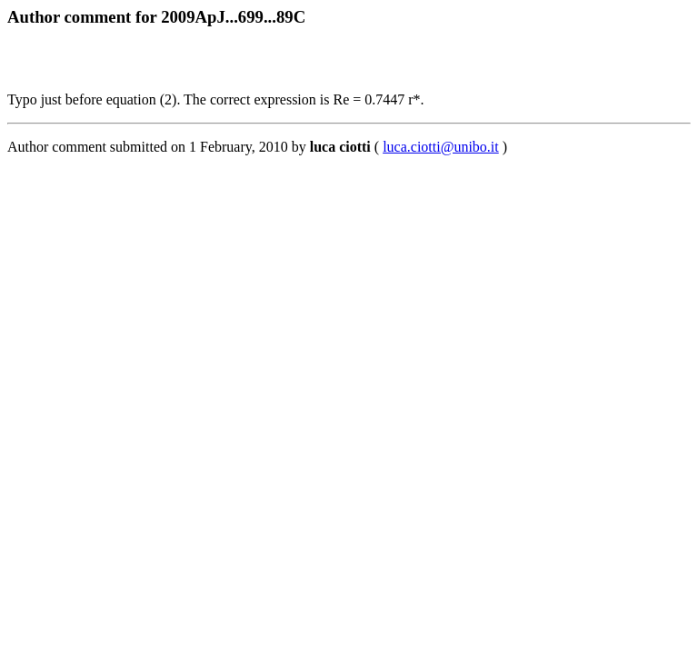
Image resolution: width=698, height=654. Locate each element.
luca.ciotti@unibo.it (441, 146)
